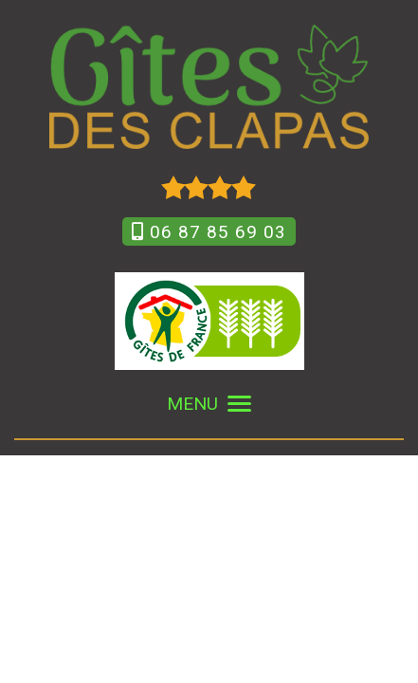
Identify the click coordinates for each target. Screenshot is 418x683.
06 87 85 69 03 (209, 232)
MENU (209, 404)
